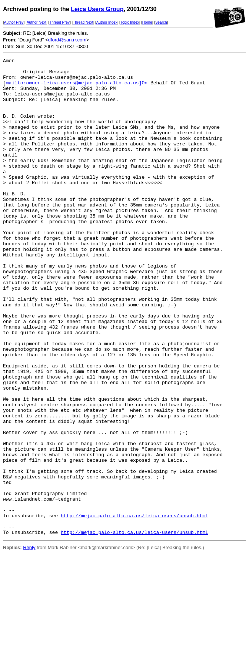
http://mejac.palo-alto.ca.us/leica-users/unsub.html (134, 607)
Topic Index (129, 22)
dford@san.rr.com (67, 40)
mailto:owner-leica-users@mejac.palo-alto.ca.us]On (76, 88)
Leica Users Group (97, 9)
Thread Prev (59, 22)
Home (147, 22)
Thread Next (83, 22)
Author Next (36, 22)
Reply (29, 643)
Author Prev (14, 22)
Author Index (106, 22)
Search (161, 22)
